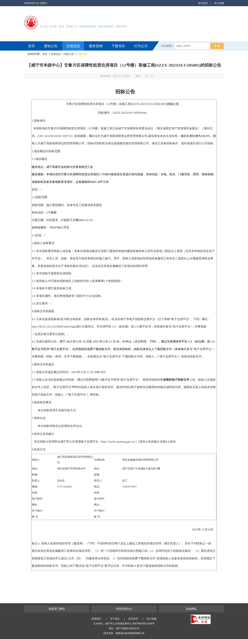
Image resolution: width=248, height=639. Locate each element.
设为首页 (203, 3)
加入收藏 (219, 3)
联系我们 (96, 618)
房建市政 (82, 54)
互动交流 (36, 55)
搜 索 (217, 46)
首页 (31, 46)
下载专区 (118, 46)
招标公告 (69, 54)
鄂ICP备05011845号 (144, 623)
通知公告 (51, 46)
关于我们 (115, 618)
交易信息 (73, 46)
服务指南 (96, 46)
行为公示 (141, 46)
